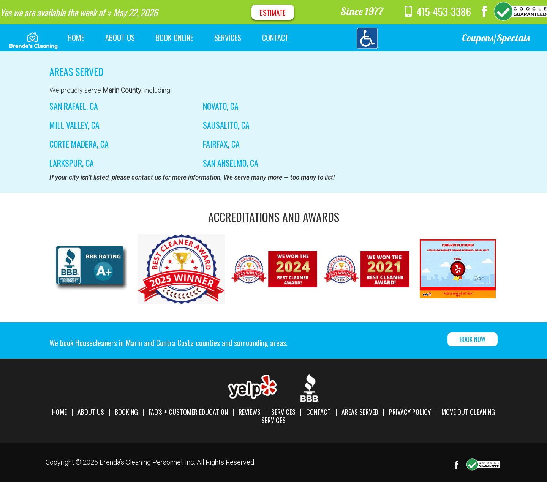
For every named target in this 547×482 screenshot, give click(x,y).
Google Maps (520, 11)
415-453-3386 (444, 11)
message (395, 11)
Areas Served (359, 412)
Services (283, 412)
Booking (126, 412)
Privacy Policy (410, 412)
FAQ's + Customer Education (188, 412)
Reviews (250, 412)
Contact (318, 412)
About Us (90, 412)
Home (59, 412)
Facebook (484, 11)
